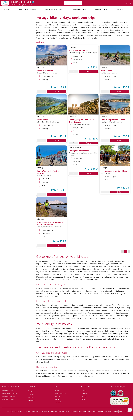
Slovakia (100, 411)
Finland (46, 411)
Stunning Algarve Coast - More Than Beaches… (81, 121)
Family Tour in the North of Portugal (48, 172)
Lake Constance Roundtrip (9, 393)
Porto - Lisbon (106, 71)
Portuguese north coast (79, 151)
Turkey (121, 411)
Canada (28, 411)
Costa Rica (34, 411)
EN (131, 3)
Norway (89, 411)
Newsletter (31, 400)
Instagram (84, 393)
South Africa (107, 411)
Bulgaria (14, 411)
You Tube (83, 399)
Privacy (57, 399)
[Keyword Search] (73, 3)
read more (40, 42)
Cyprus (41, 411)
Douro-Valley (42, 120)
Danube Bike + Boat (7, 390)
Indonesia (61, 411)
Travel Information (101, 9)
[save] (41, 91)
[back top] (130, 410)
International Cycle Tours (53, 9)
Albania (9, 411)
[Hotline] (33, 2)
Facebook (83, 390)
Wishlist (32, 394)
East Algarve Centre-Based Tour (114, 171)
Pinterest (83, 396)
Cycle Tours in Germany (27, 9)
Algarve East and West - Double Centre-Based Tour (50, 223)
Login (31, 391)
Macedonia (82, 411)
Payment (57, 396)
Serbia (94, 411)
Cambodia (21, 411)
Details (56, 92)
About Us (120, 9)
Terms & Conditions (60, 393)
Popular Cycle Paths (78, 9)
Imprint (57, 390)
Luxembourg (74, 411)
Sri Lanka (115, 411)
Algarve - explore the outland (113, 120)
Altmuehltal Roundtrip (8, 396)
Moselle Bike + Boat (7, 399)
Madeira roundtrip (45, 71)
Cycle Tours (5, 9)
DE (126, 3)
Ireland (67, 411)
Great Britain (53, 411)
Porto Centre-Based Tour (79, 50)
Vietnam (126, 411)
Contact (30, 397)
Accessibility (58, 402)
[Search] (84, 3)
